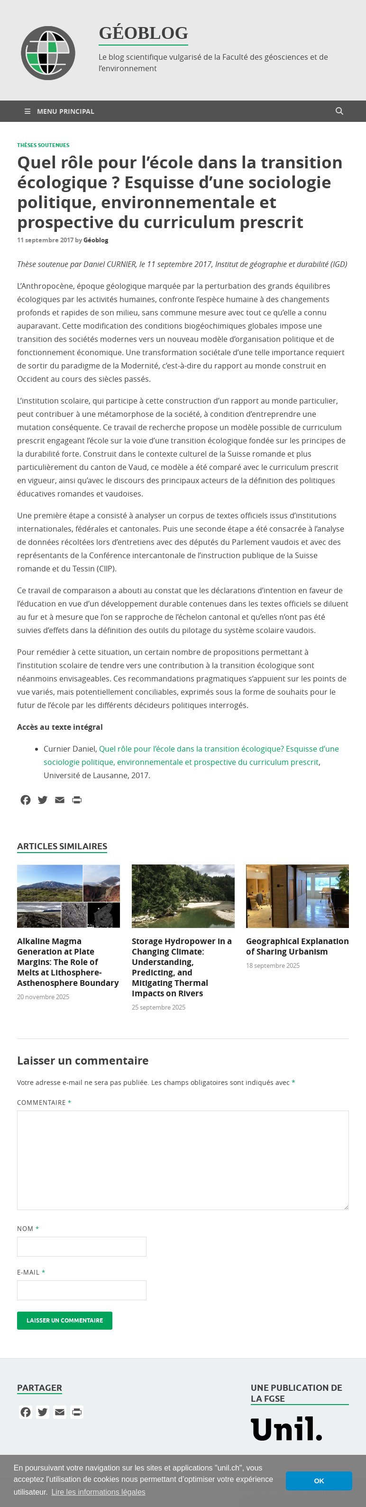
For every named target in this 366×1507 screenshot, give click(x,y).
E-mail (31, 1272)
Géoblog (95, 240)
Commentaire (44, 1102)
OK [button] (319, 1481)
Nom (28, 1228)
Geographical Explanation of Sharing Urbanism (297, 946)
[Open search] (339, 111)
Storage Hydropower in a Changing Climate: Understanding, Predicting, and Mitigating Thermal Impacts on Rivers (182, 967)
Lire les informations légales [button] (98, 1492)
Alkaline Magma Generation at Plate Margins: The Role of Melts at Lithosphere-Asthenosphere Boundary (68, 962)
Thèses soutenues (43, 145)
